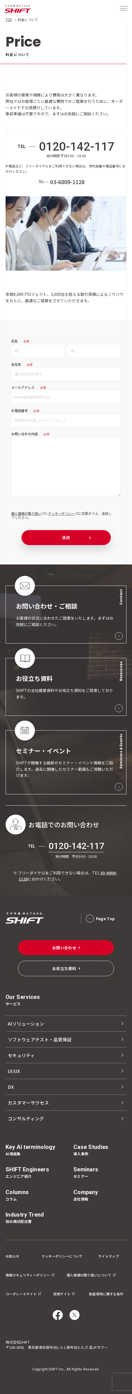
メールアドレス (23, 387)
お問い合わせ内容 (24, 433)
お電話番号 (19, 410)
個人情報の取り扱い (26, 513)
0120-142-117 (76, 146)
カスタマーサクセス (28, 1102)
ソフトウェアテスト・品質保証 (39, 1039)
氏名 (14, 341)
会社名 (16, 364)
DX (11, 1086)
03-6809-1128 (67, 182)
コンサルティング (26, 1118)
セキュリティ (21, 1055)
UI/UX (14, 1071)
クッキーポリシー (61, 513)
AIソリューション (26, 1023)
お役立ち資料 (64, 968)
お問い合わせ (64, 947)
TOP (9, 19)
